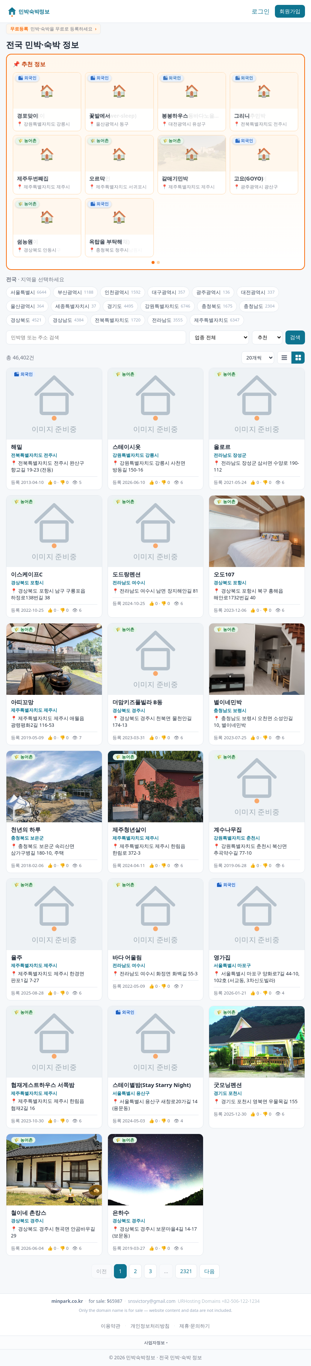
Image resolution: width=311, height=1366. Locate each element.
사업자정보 (154, 1342)
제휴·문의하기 (194, 1325)
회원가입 (289, 11)
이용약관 (110, 1325)
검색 (295, 337)
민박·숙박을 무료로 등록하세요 (53, 29)
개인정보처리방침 (150, 1325)
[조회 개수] (257, 357)
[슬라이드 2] (158, 262)
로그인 (261, 11)
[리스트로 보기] (284, 358)
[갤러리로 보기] (298, 358)
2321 (186, 1271)
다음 (209, 1271)
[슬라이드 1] (153, 262)
